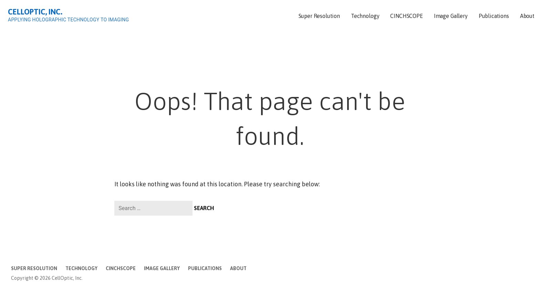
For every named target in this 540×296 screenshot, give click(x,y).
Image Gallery (451, 16)
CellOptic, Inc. (35, 11)
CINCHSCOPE (406, 16)
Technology (365, 16)
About (527, 16)
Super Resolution (319, 16)
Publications (494, 16)
